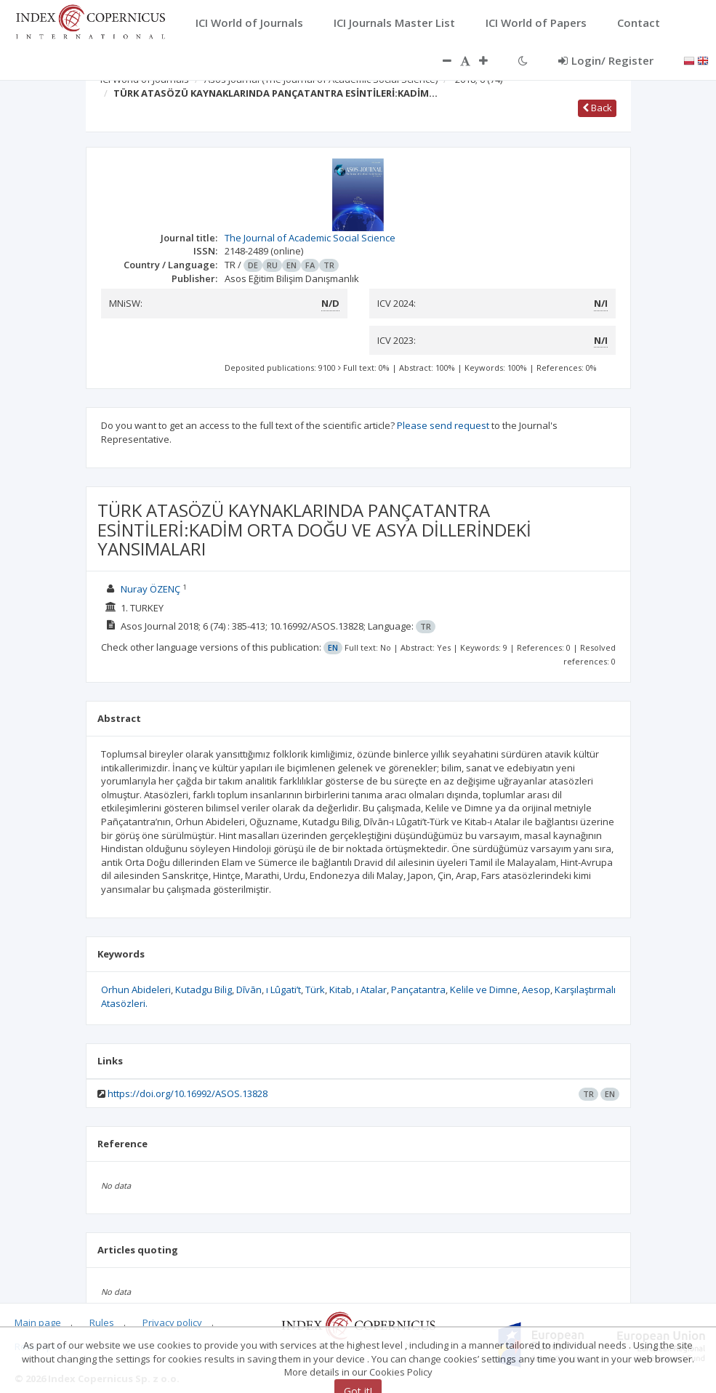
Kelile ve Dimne (484, 989)
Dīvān (249, 989)
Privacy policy (172, 1322)
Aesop (536, 989)
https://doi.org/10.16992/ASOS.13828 (188, 1093)
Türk (315, 989)
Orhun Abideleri (136, 989)
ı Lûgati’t (283, 989)
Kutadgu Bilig (203, 989)
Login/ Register (605, 60)
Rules (101, 1322)
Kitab (340, 989)
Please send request (443, 425)
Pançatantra (418, 989)
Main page (38, 1322)
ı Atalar (371, 989)
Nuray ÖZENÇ (150, 588)
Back (597, 107)
